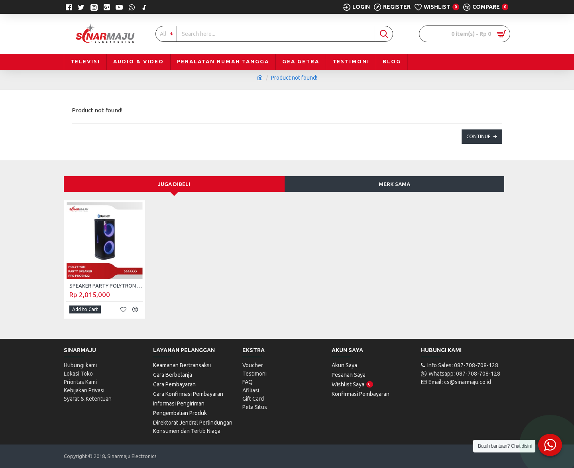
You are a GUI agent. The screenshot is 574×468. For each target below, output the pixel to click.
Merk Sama (394, 184)
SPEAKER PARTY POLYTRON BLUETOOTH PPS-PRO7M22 (106, 285)
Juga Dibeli (174, 184)
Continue (478, 136)
